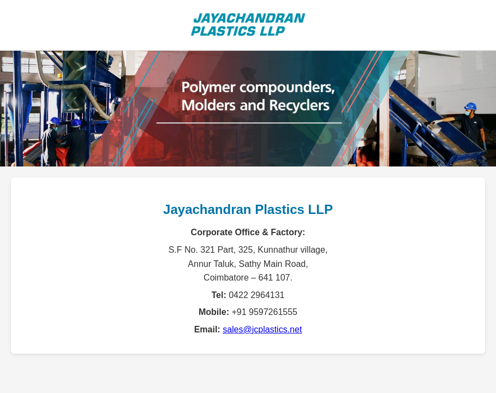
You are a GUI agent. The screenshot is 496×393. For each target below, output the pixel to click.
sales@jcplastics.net (262, 329)
